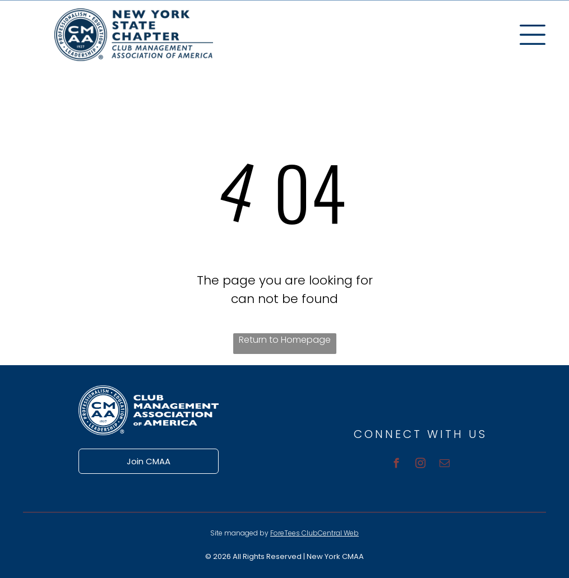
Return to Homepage (285, 339)
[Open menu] (532, 35)
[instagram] (420, 465)
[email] (444, 465)
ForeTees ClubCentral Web (314, 533)
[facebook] (396, 465)
